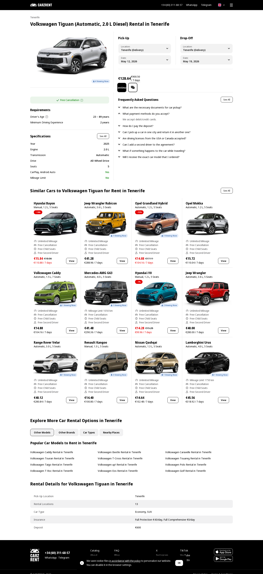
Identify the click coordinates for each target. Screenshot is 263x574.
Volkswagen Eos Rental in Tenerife (118, 466)
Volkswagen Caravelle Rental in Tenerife (188, 447)
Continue (201, 78)
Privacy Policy (200, 569)
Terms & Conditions (222, 569)
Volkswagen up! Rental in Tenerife (117, 460)
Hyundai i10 (143, 268)
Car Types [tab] (89, 428)
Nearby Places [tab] (111, 428)
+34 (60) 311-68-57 (172, 5)
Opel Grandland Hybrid (151, 199)
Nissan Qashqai (146, 338)
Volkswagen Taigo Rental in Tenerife (51, 460)
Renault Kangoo (95, 338)
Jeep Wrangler (196, 268)
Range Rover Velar (47, 338)
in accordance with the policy (125, 560)
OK (179, 562)
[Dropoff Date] (206, 59)
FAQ (116, 546)
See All (103, 131)
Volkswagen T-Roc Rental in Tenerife (51, 466)
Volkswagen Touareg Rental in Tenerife (188, 453)
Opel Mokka (194, 199)
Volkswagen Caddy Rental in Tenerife (51, 447)
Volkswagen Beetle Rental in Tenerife (119, 447)
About (93, 550)
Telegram (206, 5)
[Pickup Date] (144, 59)
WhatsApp (191, 5)
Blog (117, 550)
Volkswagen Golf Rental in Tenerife (185, 466)
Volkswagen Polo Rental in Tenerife (185, 460)
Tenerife (35, 17)
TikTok (184, 546)
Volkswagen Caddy (47, 268)
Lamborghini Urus (198, 338)
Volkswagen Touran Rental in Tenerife (52, 453)
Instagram (162, 550)
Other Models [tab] (42, 428)
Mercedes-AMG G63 (98, 268)
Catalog (94, 546)
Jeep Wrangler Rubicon (100, 199)
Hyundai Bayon (44, 199)
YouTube (185, 550)
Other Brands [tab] (67, 428)
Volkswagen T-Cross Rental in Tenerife (120, 453)
